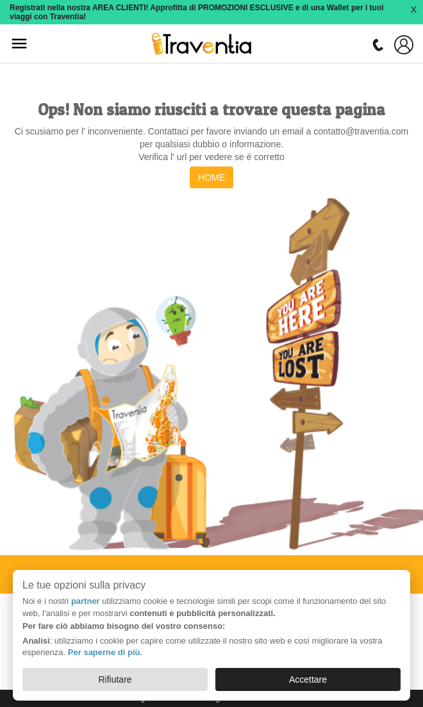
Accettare (308, 679)
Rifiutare (114, 679)
